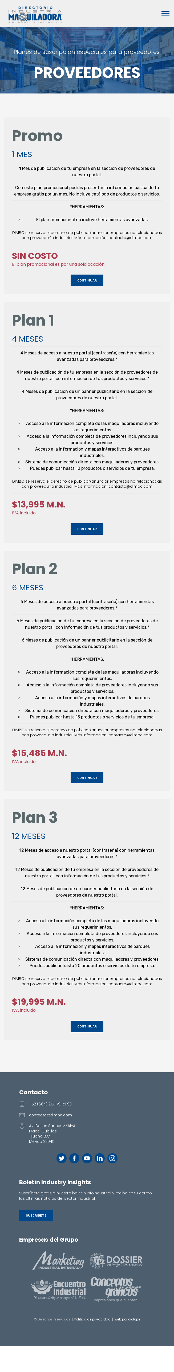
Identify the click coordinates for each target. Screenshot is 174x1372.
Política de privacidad (92, 1319)
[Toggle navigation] (165, 13)
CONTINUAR (87, 280)
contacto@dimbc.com (50, 1115)
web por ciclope (127, 1319)
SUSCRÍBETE (36, 1215)
